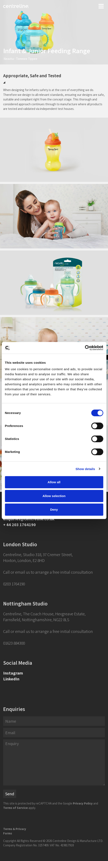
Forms (7, 833)
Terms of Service (15, 808)
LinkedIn (11, 678)
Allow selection (54, 496)
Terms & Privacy (14, 829)
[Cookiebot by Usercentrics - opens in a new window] (84, 348)
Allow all (54, 482)
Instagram (13, 673)
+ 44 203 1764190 (19, 524)
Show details (85, 469)
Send (9, 793)
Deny (54, 509)
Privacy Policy (83, 803)
